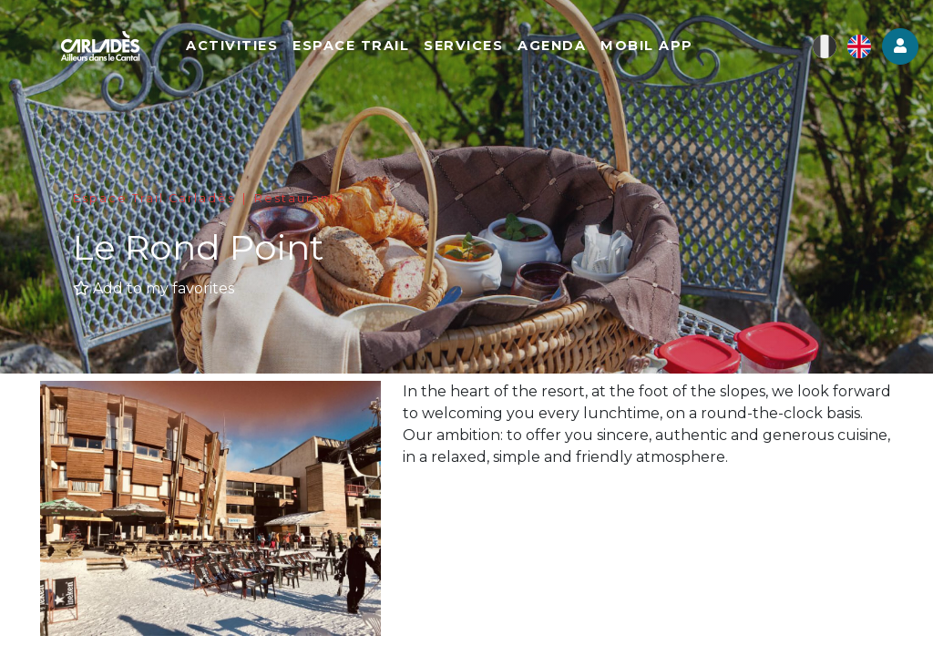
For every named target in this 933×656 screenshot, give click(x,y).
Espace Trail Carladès (154, 198)
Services (463, 45)
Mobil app (646, 45)
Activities (232, 45)
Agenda (552, 45)
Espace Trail (350, 45)
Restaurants (298, 198)
